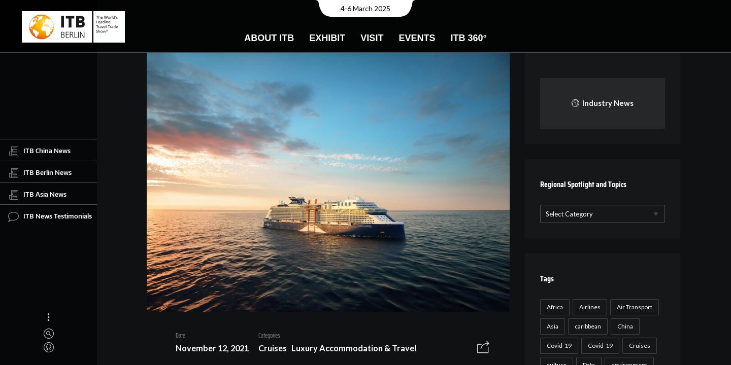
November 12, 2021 (208, 350)
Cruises (269, 350)
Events (416, 38)
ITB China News (39, 151)
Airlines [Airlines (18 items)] (588, 307)
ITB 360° (468, 38)
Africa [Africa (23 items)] (553, 307)
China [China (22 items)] (624, 326)
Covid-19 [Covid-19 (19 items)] (598, 345)
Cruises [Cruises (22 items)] (638, 345)
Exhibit (327, 38)
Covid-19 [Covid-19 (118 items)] (557, 345)
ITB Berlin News (40, 172)
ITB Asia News (37, 194)
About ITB (269, 38)
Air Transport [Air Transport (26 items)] (633, 307)
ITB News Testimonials (50, 216)
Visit (371, 38)
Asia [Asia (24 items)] (551, 326)
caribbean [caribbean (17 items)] (586, 326)
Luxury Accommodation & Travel (350, 350)
